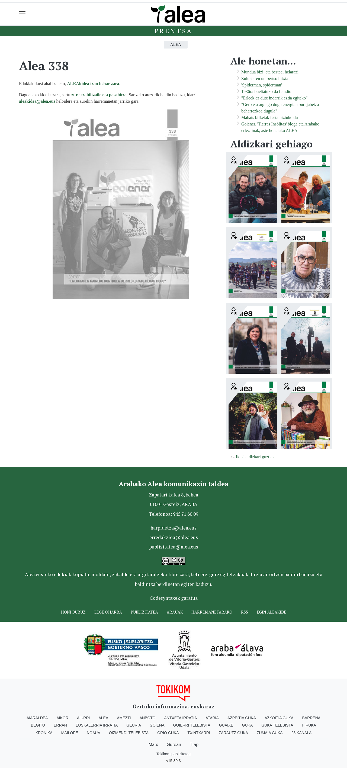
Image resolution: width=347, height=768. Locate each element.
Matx (153, 744)
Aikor (62, 718)
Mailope (69, 733)
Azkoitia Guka (279, 718)
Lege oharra (108, 612)
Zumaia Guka (270, 733)
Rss (244, 612)
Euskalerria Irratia (97, 725)
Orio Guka (168, 733)
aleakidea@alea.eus (37, 101)
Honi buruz (73, 612)
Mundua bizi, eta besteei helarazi (269, 72)
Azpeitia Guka (241, 718)
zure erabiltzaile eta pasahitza (99, 94)
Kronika (44, 733)
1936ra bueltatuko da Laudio (266, 91)
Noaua (93, 733)
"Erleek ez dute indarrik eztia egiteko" (274, 98)
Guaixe (226, 725)
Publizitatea (144, 612)
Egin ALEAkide (271, 612)
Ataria (212, 718)
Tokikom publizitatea (173, 754)
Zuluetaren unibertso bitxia (264, 78)
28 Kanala (301, 733)
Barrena (311, 718)
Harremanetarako (211, 612)
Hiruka (309, 725)
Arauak (175, 612)
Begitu (38, 725)
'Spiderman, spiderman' (261, 85)
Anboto (148, 718)
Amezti (124, 718)
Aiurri (83, 718)
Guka (247, 725)
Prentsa (174, 31)
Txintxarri (199, 733)
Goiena (157, 725)
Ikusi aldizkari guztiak (255, 456)
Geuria (133, 725)
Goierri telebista (191, 725)
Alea (175, 44)
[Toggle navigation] (22, 14)
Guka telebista (277, 725)
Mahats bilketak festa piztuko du (269, 117)
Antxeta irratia (180, 718)
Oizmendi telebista (129, 733)
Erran (60, 725)
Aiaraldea (37, 718)
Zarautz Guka (233, 733)
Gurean (174, 744)
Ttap (194, 744)
